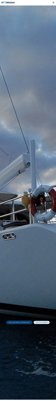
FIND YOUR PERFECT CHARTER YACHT (19, 322)
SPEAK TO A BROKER (41, 322)
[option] (28, 200)
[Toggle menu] (53, 2)
